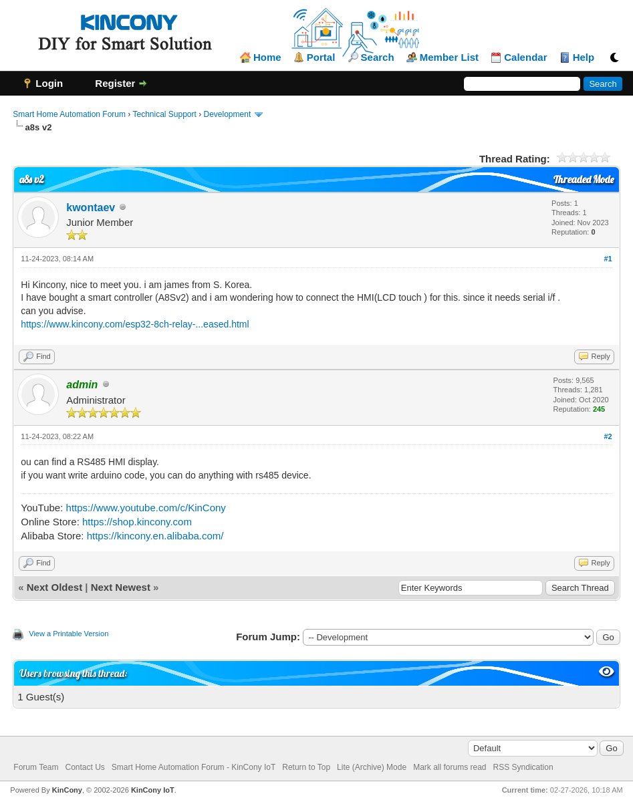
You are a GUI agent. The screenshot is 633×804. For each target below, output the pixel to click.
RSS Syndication (523, 767)
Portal (321, 57)
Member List (449, 57)
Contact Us (84, 767)
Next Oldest (54, 587)
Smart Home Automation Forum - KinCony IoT (193, 767)
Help (584, 57)
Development (227, 114)
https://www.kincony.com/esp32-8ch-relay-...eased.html (135, 324)
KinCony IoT (152, 790)
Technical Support (164, 114)
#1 (608, 259)
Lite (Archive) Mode (371, 767)
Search (377, 57)
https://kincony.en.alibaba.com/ (155, 535)
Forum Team (35, 767)
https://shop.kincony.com (137, 521)
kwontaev (90, 207)
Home (267, 57)
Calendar (525, 57)
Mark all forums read (449, 767)
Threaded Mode (583, 179)
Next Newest (120, 587)
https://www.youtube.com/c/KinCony (146, 507)
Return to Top (306, 767)
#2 (608, 436)
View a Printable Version (68, 634)
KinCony (67, 790)
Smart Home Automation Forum (69, 114)
